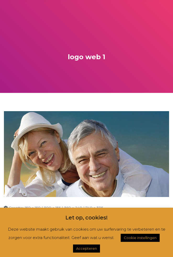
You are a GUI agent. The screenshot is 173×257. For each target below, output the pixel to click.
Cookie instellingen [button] (140, 238)
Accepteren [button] (86, 248)
